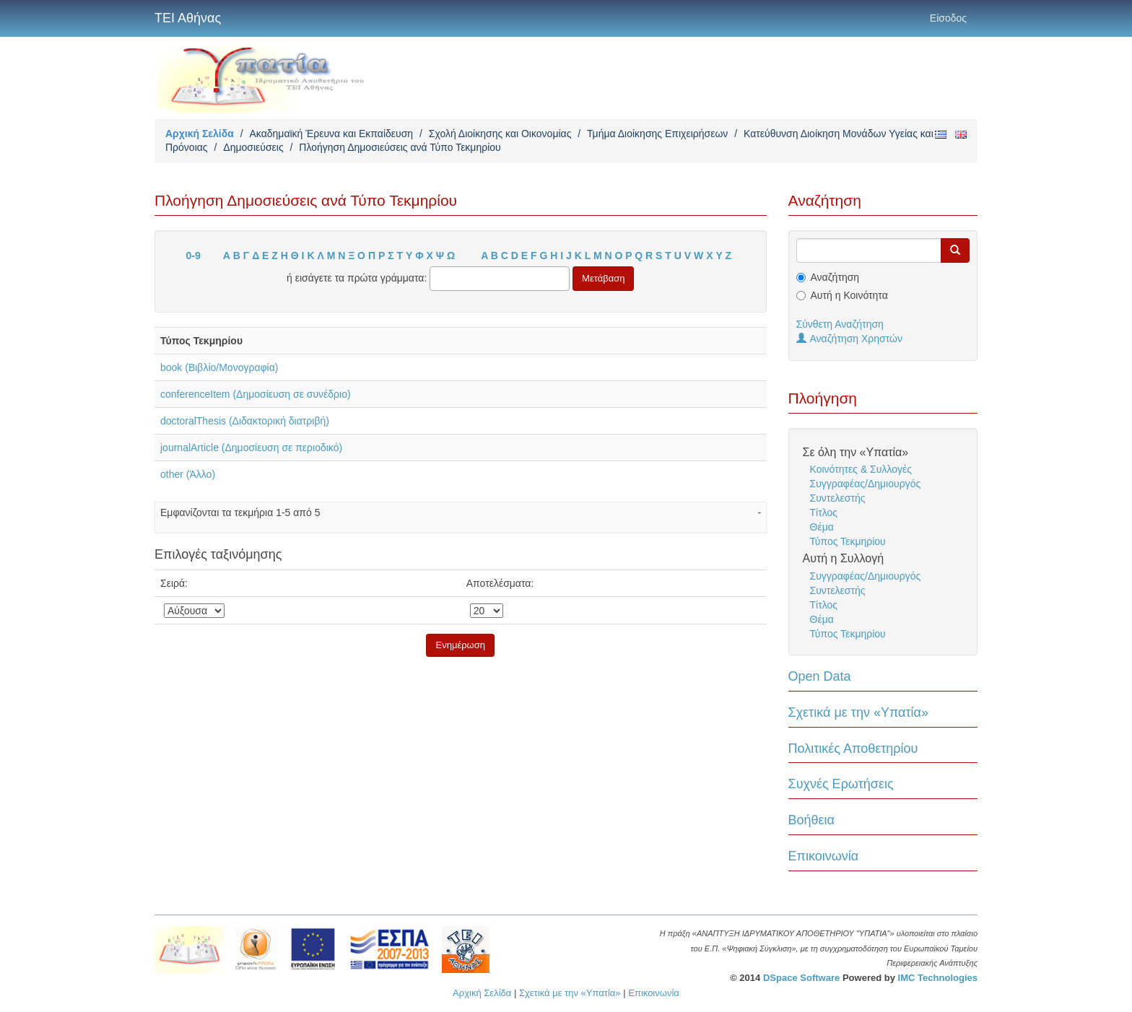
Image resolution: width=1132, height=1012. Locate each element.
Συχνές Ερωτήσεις (841, 784)
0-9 (193, 255)
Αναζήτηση (835, 277)
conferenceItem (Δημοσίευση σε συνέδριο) (255, 394)
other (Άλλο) (187, 474)
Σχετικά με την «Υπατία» (858, 712)
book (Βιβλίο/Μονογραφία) (219, 367)
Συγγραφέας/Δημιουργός (865, 483)
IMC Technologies (938, 977)
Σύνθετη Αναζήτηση (840, 324)
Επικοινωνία (823, 856)
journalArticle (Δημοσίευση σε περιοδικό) (251, 447)
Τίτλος (824, 512)
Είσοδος (948, 18)
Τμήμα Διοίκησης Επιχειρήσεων (657, 133)
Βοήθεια (811, 820)
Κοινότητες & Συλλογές (861, 469)
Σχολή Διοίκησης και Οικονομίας (500, 133)
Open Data (819, 676)
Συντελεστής (838, 498)
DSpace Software (801, 977)
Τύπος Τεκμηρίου (848, 541)
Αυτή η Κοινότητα (849, 295)
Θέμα (822, 527)
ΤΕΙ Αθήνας (187, 18)
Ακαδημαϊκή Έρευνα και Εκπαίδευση (331, 133)
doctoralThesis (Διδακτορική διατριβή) (244, 421)
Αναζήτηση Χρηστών (849, 338)
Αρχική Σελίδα (199, 133)
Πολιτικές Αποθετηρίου (853, 748)
